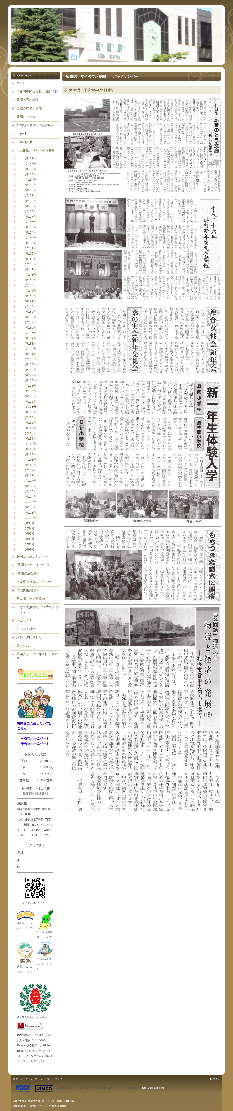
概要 (15, 1079)
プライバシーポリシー (32, 1079)
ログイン (215, 1079)
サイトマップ (54, 1079)
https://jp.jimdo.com (153, 1087)
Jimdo (33, 1088)
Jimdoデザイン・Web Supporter (48, 1105)
